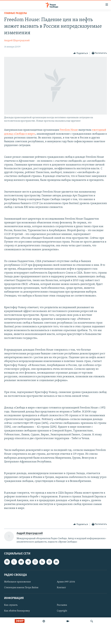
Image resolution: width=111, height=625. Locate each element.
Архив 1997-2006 (66, 581)
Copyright (62, 611)
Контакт (61, 587)
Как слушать (10, 605)
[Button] (80, 53)
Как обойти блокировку (17, 611)
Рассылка (62, 605)
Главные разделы (15, 13)
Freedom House (69, 130)
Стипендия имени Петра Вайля (21, 587)
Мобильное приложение (17, 581)
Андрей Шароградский (17, 40)
